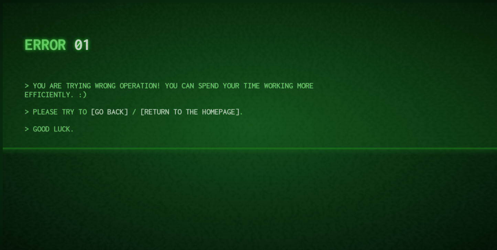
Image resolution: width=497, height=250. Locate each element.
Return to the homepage (189, 111)
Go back (109, 111)
